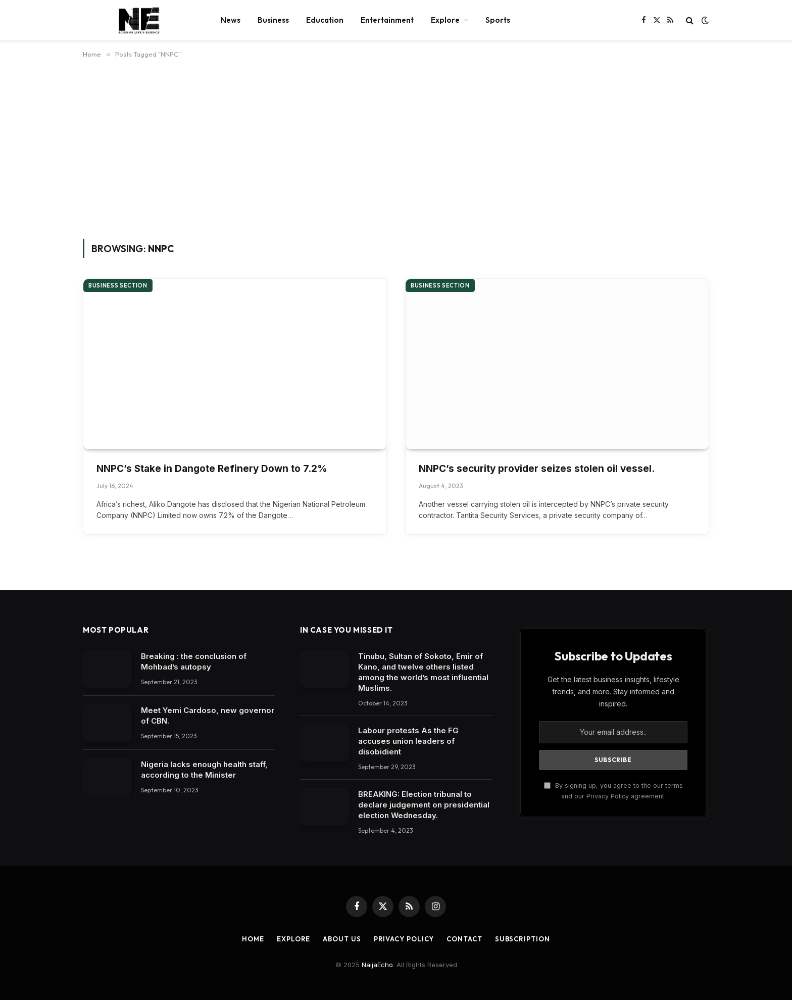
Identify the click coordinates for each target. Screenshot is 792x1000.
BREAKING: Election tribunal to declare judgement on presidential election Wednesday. (423, 804)
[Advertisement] (396, 147)
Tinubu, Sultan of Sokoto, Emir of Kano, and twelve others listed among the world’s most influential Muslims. (423, 672)
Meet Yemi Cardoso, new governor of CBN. (207, 715)
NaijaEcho (377, 965)
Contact (464, 939)
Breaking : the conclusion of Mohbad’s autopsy (193, 661)
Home (253, 939)
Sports (497, 20)
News (230, 20)
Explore (445, 20)
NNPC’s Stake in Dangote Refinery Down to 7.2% (211, 468)
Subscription (522, 939)
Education (324, 20)
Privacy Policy (404, 939)
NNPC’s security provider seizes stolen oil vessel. (537, 468)
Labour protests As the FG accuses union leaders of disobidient (408, 741)
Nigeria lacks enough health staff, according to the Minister (204, 769)
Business (273, 20)
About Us (342, 939)
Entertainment (387, 20)
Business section (117, 285)
